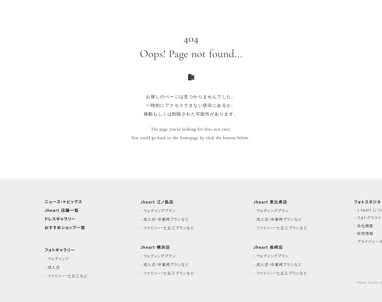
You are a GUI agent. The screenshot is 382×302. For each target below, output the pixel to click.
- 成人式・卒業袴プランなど (164, 219)
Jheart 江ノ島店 (157, 202)
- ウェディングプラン (158, 210)
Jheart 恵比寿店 (270, 202)
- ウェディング (57, 258)
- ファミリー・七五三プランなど (167, 227)
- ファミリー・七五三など (66, 275)
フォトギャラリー (60, 250)
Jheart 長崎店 (268, 247)
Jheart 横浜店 (155, 247)
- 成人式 (52, 267)
